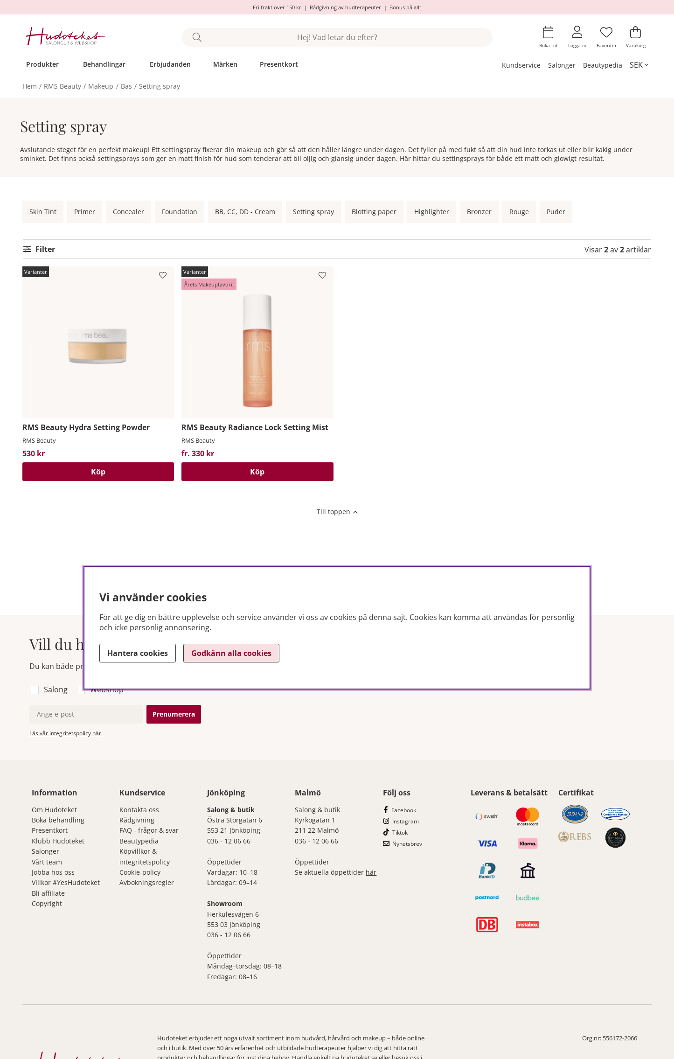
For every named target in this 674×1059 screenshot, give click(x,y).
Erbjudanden (170, 64)
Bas (126, 86)
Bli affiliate (48, 893)
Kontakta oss (139, 809)
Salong (56, 689)
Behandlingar (104, 64)
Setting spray (159, 86)
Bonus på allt (405, 7)
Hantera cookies (137, 653)
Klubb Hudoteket (58, 840)
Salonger (562, 65)
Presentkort (279, 64)
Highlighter (431, 211)
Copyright (47, 903)
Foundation (179, 211)
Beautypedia (602, 65)
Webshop (107, 689)
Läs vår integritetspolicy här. (66, 733)
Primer (84, 211)
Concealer (128, 211)
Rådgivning (136, 819)
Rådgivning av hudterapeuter (345, 7)
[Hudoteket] (66, 37)
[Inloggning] (577, 37)
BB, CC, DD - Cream (245, 211)
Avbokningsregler (146, 882)
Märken (225, 64)
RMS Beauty (62, 86)
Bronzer (479, 211)
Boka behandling (58, 819)
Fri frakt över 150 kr (277, 7)
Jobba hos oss (53, 872)
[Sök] (337, 37)
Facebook (403, 810)
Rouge (519, 211)
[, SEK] (639, 65)
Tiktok (400, 832)
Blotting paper (374, 211)
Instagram (405, 821)
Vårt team (47, 861)
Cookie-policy (139, 872)
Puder (556, 211)
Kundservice (521, 65)
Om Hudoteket (54, 809)
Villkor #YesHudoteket (66, 882)
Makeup (100, 86)
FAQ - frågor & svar (149, 830)
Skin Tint (42, 211)
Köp (98, 472)
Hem (29, 86)
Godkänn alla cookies (231, 653)
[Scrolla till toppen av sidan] (337, 512)
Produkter (42, 64)
